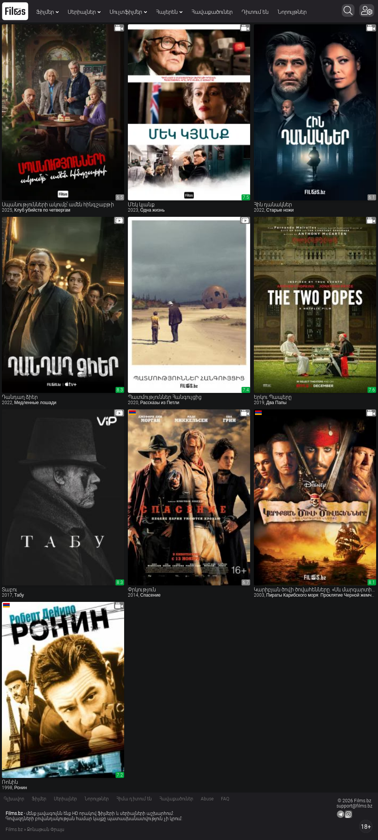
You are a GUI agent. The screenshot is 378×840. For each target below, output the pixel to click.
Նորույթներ (292, 12)
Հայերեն (169, 12)
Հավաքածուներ (212, 12)
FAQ (225, 798)
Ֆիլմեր (47, 12)
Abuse (207, 798)
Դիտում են (255, 12)
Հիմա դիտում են (134, 798)
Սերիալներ (84, 12)
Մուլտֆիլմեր (128, 12)
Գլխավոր (14, 798)
